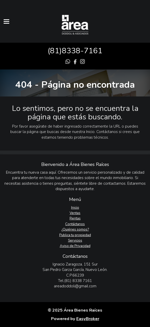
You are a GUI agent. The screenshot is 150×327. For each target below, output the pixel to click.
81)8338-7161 (76, 51)
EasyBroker (87, 319)
